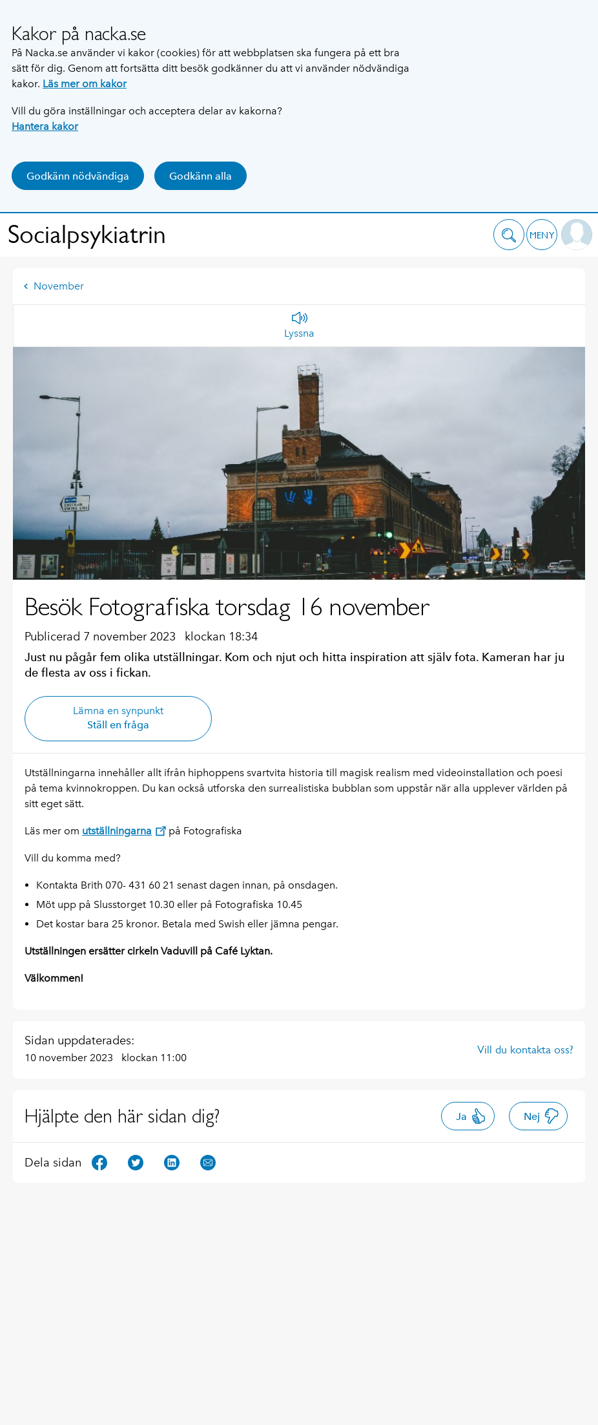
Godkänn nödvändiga (77, 176)
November (53, 286)
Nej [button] (541, 1116)
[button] (508, 234)
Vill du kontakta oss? (525, 1049)
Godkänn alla (200, 176)
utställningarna (124, 831)
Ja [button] (471, 1116)
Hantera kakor (45, 126)
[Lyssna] (299, 325)
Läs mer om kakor (85, 84)
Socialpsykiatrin (87, 234)
